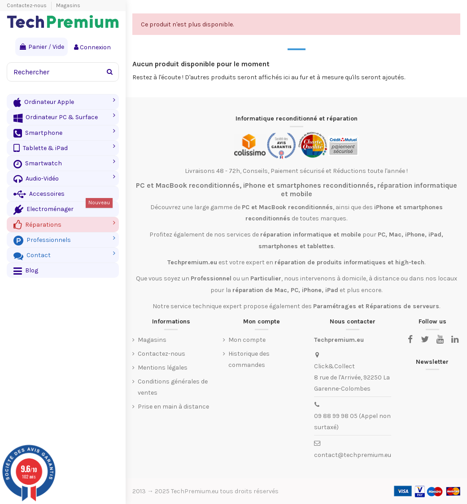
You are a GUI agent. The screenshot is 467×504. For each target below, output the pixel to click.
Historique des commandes (249, 359)
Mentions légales (163, 367)
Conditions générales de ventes (173, 387)
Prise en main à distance (173, 406)
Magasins (68, 5)
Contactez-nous (27, 5)
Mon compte (247, 340)
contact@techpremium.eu (352, 455)
